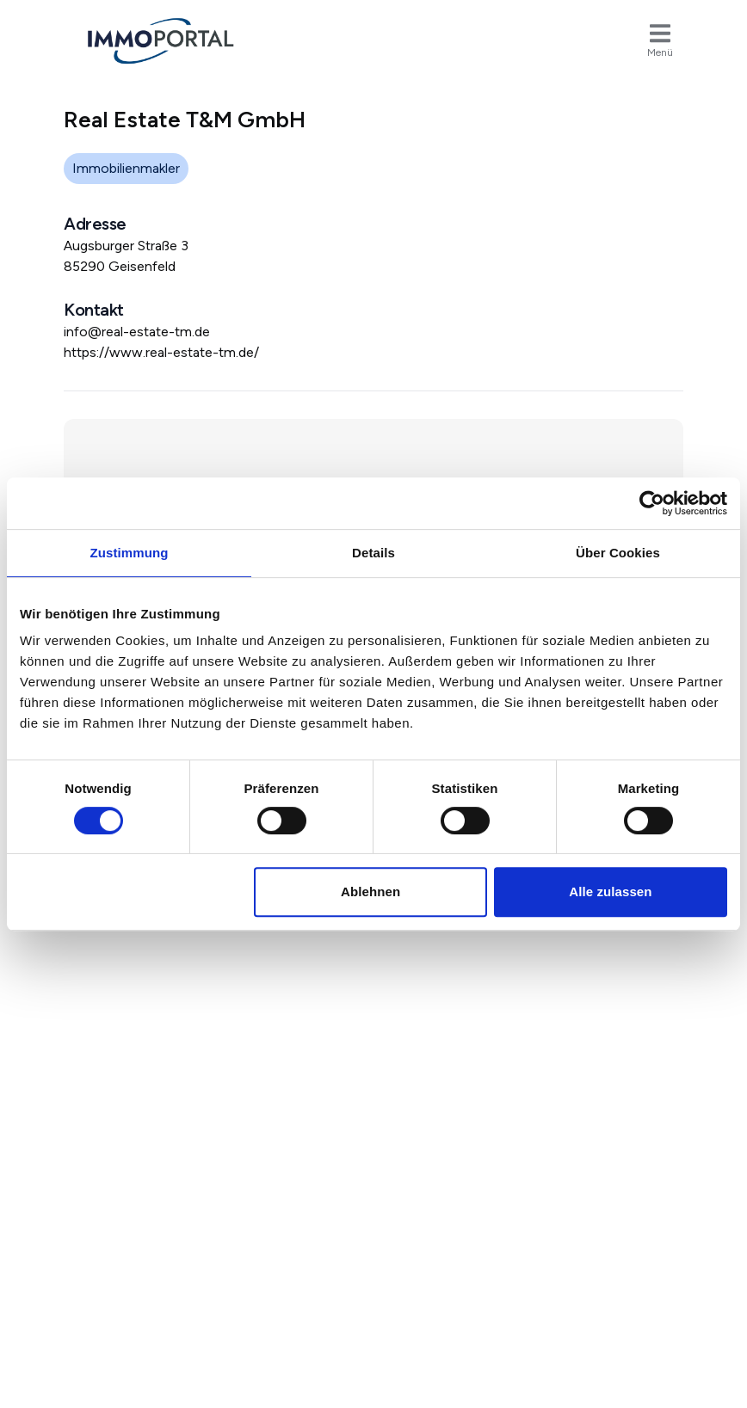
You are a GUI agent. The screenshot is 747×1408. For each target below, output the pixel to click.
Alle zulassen (610, 891)
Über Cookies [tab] (618, 552)
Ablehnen (370, 891)
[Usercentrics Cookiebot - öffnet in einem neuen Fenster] (652, 503)
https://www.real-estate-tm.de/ (161, 352)
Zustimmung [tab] (129, 552)
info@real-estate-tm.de (137, 331)
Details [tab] (373, 552)
